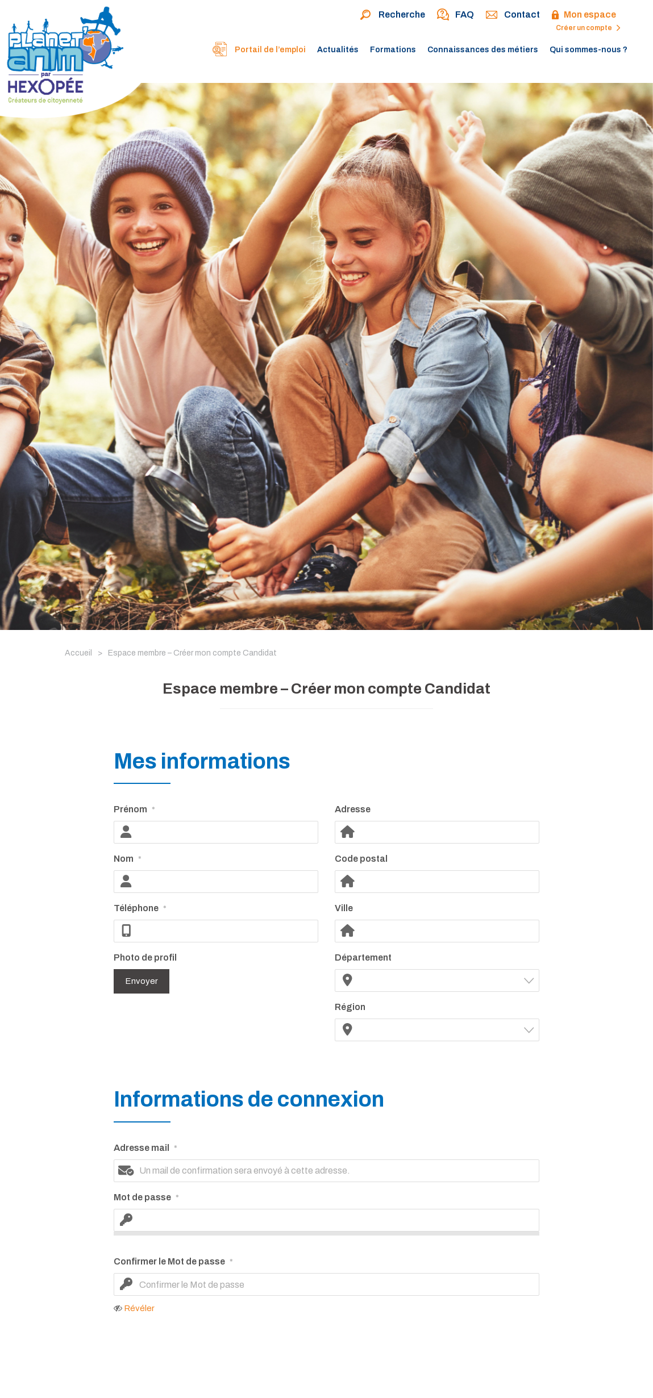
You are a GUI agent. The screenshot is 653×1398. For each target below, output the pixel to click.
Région (350, 1007)
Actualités (338, 49)
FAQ (455, 15)
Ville (344, 908)
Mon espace (583, 15)
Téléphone (140, 909)
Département (363, 957)
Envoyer (141, 981)
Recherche (392, 15)
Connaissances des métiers (482, 49)
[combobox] (437, 980)
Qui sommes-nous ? (588, 49)
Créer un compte (588, 28)
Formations (393, 49)
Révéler (139, 1308)
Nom (128, 859)
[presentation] (327, 1363)
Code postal (361, 858)
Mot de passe (146, 1198)
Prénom (134, 810)
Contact (512, 15)
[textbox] (444, 980)
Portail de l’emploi (258, 50)
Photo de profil (145, 957)
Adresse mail (145, 1148)
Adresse (353, 809)
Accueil (78, 653)
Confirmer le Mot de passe (173, 1262)
